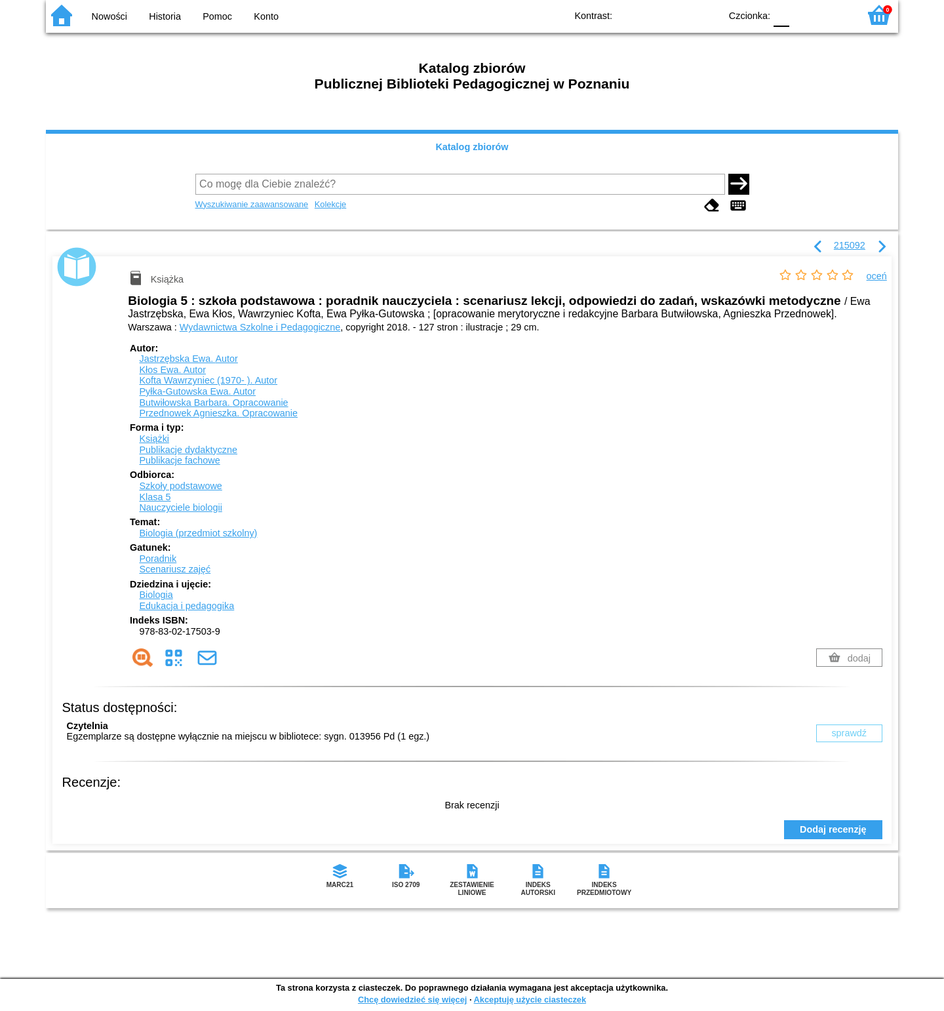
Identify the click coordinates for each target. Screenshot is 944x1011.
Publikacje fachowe (179, 460)
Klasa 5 (154, 497)
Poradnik (157, 558)
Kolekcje (330, 204)
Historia (165, 16)
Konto (266, 16)
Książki (154, 438)
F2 (834, 14)
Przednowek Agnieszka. (218, 413)
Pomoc (217, 16)
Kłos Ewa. (172, 370)
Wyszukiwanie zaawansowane (252, 204)
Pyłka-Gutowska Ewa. (197, 391)
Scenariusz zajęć (174, 569)
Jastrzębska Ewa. (188, 358)
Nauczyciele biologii (180, 507)
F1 (804, 14)
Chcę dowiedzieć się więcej (412, 999)
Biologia (155, 594)
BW (653, 14)
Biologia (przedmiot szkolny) (198, 533)
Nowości (109, 16)
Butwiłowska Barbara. (213, 402)
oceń (877, 276)
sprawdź (849, 733)
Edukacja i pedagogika (186, 606)
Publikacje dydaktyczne (188, 450)
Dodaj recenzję (833, 829)
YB (680, 14)
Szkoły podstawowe (180, 486)
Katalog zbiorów (471, 147)
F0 (781, 14)
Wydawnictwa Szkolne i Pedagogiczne (260, 327)
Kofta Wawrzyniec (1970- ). (208, 380)
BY (706, 14)
